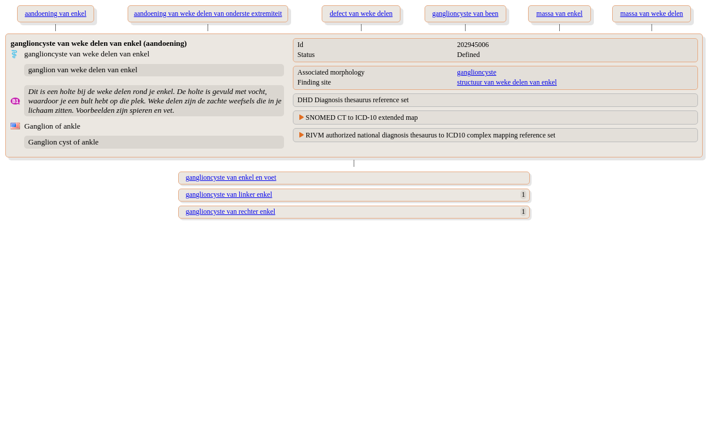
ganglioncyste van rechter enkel (230, 211)
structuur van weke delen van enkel (507, 82)
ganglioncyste (476, 72)
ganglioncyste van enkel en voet (231, 177)
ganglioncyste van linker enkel (229, 194)
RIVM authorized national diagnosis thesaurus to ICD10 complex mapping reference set (431, 135)
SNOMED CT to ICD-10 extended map (362, 117)
